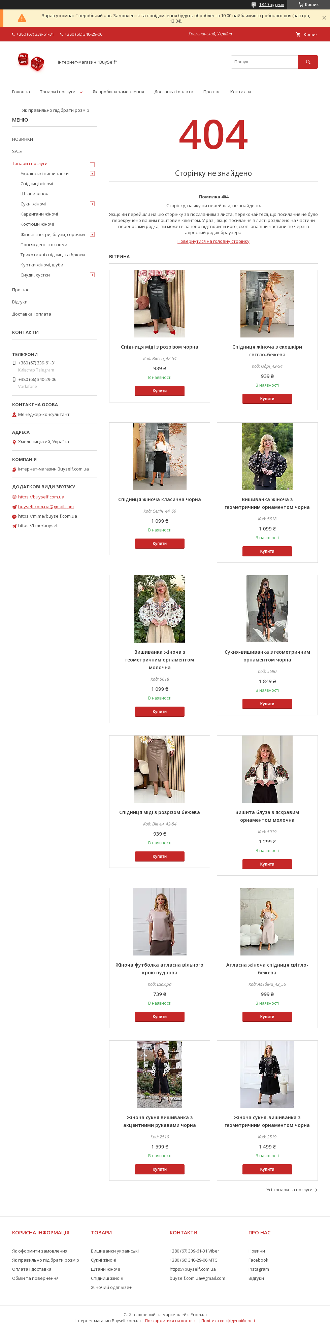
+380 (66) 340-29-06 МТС (193, 1260)
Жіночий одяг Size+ (111, 1287)
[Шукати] (308, 61)
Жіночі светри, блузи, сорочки (53, 234)
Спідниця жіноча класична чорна (159, 499)
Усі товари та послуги (289, 1190)
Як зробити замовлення (118, 92)
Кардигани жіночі (39, 214)
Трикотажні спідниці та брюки (53, 255)
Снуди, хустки (35, 275)
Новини (257, 1251)
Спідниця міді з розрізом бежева (159, 812)
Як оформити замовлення (39, 1251)
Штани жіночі (35, 194)
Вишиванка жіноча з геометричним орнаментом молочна (159, 660)
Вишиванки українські (115, 1251)
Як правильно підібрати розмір (55, 110)
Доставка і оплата (173, 92)
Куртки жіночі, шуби (42, 265)
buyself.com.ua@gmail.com (46, 506)
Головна (21, 92)
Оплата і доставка (32, 1269)
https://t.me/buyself (38, 525)
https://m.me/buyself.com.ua (47, 516)
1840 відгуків (271, 4)
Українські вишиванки (45, 173)
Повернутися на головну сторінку (213, 241)
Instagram (259, 1269)
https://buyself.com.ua (41, 496)
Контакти (240, 92)
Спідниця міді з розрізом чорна (159, 347)
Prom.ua (199, 1315)
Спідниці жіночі (37, 184)
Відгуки (20, 302)
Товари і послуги (57, 92)
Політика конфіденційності (228, 1321)
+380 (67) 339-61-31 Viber (194, 1251)
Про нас (211, 92)
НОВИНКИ (22, 139)
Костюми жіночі (37, 224)
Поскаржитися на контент (171, 1321)
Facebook (258, 1260)
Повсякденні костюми (44, 244)
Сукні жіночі (33, 204)
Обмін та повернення (35, 1278)
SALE (17, 151)
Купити (160, 391)
